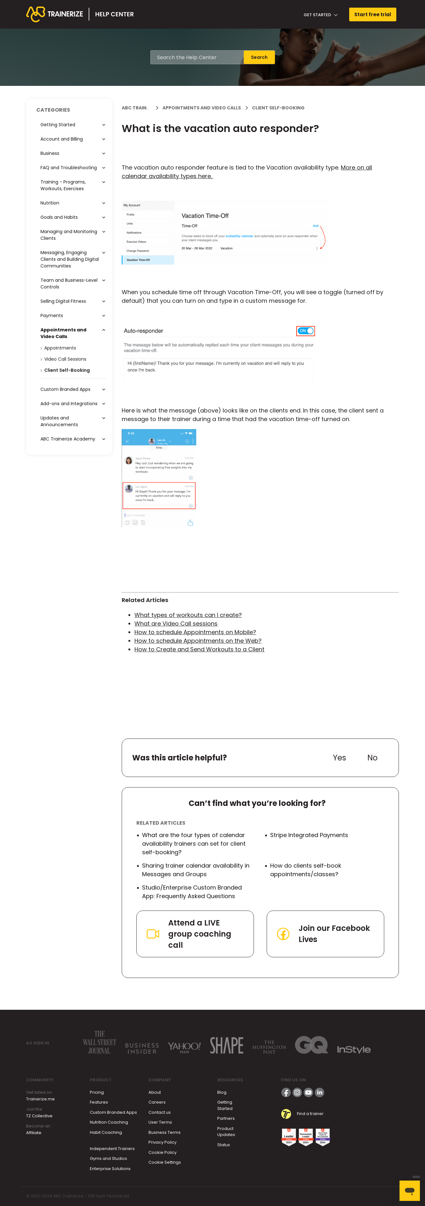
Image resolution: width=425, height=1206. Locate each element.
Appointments (60, 348)
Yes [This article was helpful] (339, 757)
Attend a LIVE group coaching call (188, 934)
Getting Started (225, 1105)
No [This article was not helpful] (372, 757)
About (154, 1092)
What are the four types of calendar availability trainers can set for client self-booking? (194, 843)
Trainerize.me (40, 1099)
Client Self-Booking (278, 108)
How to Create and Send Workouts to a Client (199, 649)
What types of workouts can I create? (188, 615)
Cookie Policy (162, 1152)
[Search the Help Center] (197, 57)
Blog (222, 1092)
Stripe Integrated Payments (309, 835)
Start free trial (372, 14)
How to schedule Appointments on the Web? (198, 641)
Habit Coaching (106, 1132)
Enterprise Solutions (110, 1169)
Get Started (321, 15)
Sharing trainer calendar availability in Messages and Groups (195, 870)
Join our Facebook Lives (323, 934)
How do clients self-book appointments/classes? (305, 870)
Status (223, 1145)
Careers (157, 1102)
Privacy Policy (162, 1142)
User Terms (160, 1122)
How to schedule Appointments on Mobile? (195, 632)
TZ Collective (39, 1116)
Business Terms (164, 1132)
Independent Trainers (112, 1149)
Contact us (159, 1112)
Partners (226, 1118)
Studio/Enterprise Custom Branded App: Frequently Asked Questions (192, 892)
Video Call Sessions (65, 359)
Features (99, 1102)
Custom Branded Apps (113, 1112)
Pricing (97, 1092)
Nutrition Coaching (109, 1122)
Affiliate (33, 1133)
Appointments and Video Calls (201, 108)
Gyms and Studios (108, 1158)
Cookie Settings (164, 1162)
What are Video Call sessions (176, 623)
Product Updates (226, 1132)
